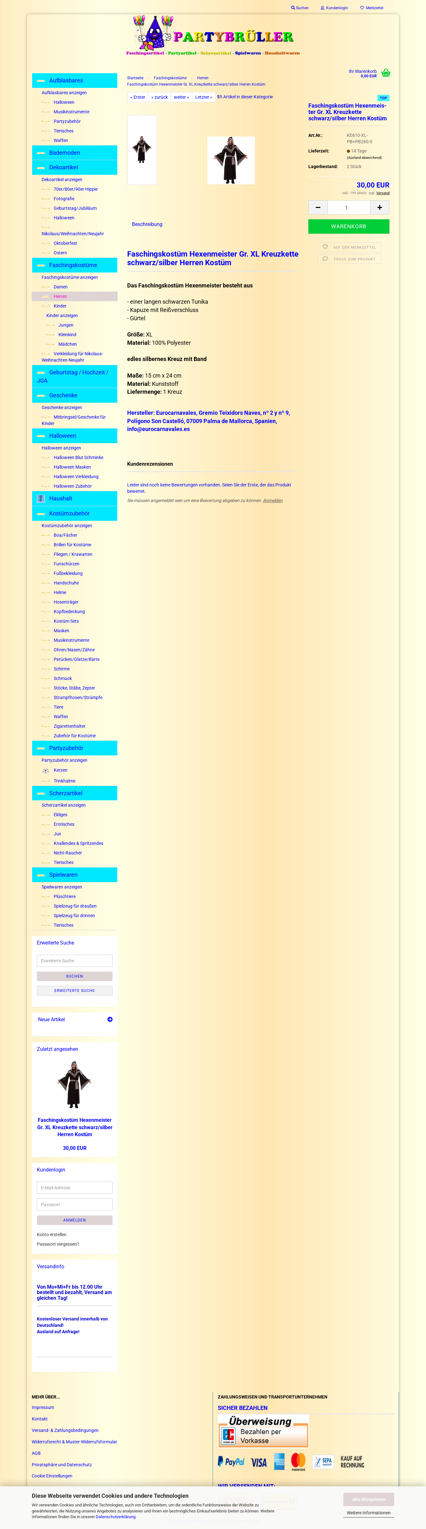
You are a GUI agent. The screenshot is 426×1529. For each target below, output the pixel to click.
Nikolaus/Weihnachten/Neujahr (73, 231)
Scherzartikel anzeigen (64, 805)
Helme (54, 592)
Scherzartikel (59, 793)
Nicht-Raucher (62, 852)
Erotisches (58, 824)
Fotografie (58, 198)
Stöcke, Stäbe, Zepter (68, 687)
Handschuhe (60, 582)
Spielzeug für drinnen (68, 915)
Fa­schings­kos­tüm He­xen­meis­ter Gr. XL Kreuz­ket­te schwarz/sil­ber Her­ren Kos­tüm (75, 1127)
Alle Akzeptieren (369, 1499)
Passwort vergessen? (58, 1244)
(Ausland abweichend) (364, 158)
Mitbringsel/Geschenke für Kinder (74, 420)
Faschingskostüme (67, 265)
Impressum (43, 1407)
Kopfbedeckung (63, 611)
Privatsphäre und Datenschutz (62, 1464)
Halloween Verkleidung (70, 476)
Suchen (74, 976)
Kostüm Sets (60, 621)
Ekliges (54, 814)
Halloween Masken (66, 467)
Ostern (54, 252)
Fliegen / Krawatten (67, 554)
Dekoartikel (57, 167)
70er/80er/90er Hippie (70, 189)
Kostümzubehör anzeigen (67, 525)
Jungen (59, 325)
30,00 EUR (74, 1148)
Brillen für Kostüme (66, 544)
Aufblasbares (60, 80)
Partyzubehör (61, 121)
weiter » (181, 97)
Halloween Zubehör (67, 486)
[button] (317, 207)
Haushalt (54, 499)
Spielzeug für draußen (69, 906)
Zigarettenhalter (64, 726)
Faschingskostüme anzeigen (70, 277)
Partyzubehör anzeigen (64, 760)
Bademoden (58, 152)
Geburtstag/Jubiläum (69, 208)
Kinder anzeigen (62, 315)
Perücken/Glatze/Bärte (71, 659)
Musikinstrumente (65, 111)
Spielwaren (57, 874)
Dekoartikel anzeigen (62, 179)
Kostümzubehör (63, 513)
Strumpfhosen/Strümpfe (72, 697)
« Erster (137, 97)
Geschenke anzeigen (62, 407)
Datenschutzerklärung (115, 1516)
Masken (55, 630)
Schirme (56, 668)
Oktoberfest (59, 243)
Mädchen (61, 344)
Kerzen (54, 771)
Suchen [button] (300, 8)
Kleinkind (61, 334)
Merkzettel (371, 8)
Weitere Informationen (369, 1512)
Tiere (52, 707)
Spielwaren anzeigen (62, 886)
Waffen (55, 140)
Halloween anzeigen (61, 447)
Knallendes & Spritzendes (72, 843)
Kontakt (40, 1418)
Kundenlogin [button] (334, 8)
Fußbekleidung (62, 573)
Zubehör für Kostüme (69, 735)
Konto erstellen (51, 1234)
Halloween (58, 102)
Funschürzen (60, 563)
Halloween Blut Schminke (72, 457)
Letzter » (203, 97)
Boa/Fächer (59, 535)
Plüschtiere (59, 896)
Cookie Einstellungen (52, 1475)
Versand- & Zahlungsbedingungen (65, 1430)
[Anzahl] (348, 207)
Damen (55, 286)
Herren (54, 296)
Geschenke (57, 395)
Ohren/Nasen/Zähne (68, 649)
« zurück (159, 97)
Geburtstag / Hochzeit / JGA (72, 376)
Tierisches (57, 130)
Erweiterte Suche (74, 990)
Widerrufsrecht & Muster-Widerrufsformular (74, 1441)
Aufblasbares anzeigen (64, 92)
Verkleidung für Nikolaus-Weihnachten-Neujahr (72, 357)
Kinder (54, 305)
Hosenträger (60, 602)
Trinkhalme (58, 780)
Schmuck (57, 678)
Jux (51, 833)
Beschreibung (147, 224)
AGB (36, 1453)
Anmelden (273, 500)
